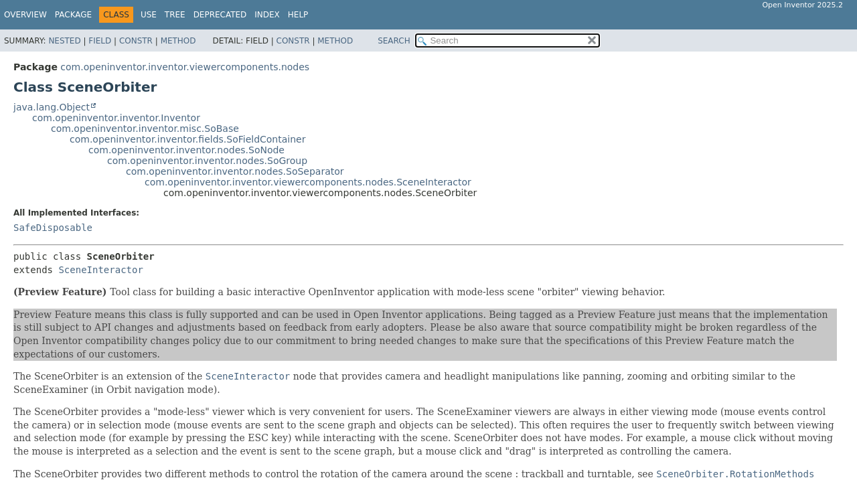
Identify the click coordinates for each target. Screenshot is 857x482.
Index (267, 14)
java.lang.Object (51, 107)
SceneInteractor (100, 269)
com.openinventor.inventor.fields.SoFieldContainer (187, 139)
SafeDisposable (52, 227)
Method (178, 41)
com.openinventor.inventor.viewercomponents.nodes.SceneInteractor (308, 182)
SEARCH (394, 41)
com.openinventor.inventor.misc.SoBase (145, 128)
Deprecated (220, 14)
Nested (64, 41)
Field (99, 41)
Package (73, 14)
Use (149, 14)
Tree (175, 14)
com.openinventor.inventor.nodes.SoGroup (207, 160)
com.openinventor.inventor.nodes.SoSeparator (235, 171)
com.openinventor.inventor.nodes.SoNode (186, 150)
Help (298, 14)
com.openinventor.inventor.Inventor (116, 117)
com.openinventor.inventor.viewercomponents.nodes (184, 67)
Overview (25, 14)
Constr (136, 41)
